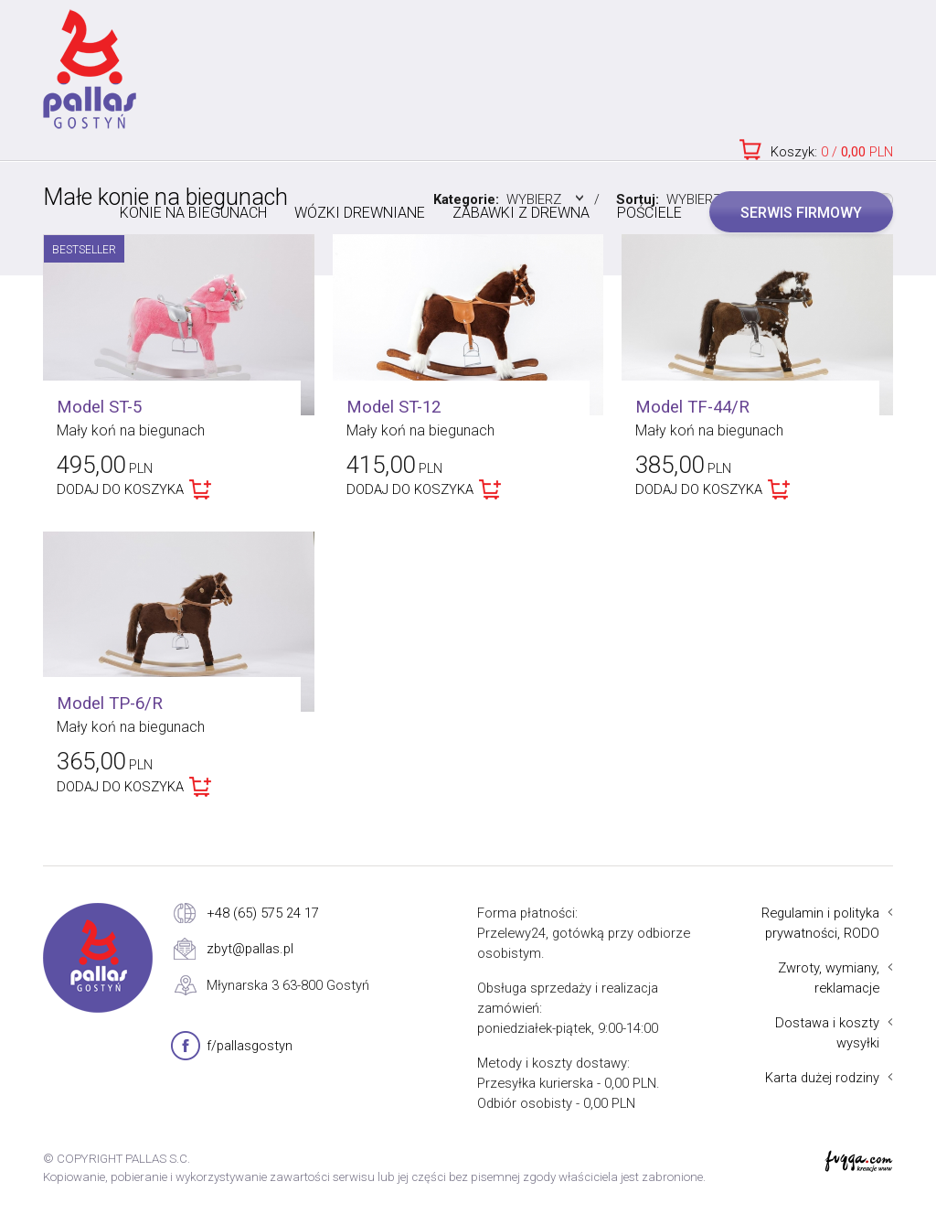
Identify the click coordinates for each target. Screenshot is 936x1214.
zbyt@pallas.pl (250, 948)
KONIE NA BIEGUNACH (193, 212)
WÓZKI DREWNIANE (359, 212)
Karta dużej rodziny (822, 1077)
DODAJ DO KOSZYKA (120, 489)
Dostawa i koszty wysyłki (827, 1033)
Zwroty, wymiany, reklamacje (828, 978)
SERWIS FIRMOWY (801, 212)
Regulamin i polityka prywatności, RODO (820, 923)
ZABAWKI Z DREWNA (521, 212)
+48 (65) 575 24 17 (263, 913)
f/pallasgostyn (249, 1045)
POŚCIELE (649, 212)
